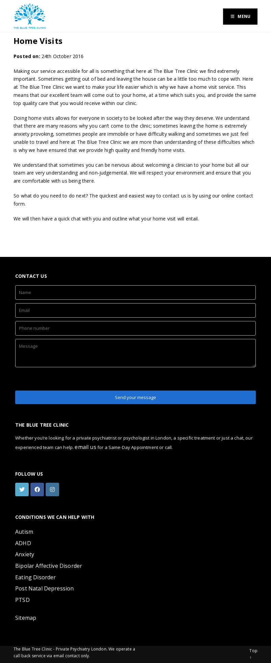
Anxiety (24, 554)
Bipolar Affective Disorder (48, 565)
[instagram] (53, 489)
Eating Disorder (35, 577)
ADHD (23, 543)
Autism (24, 531)
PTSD (22, 600)
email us (85, 447)
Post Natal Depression (44, 588)
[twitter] (22, 489)
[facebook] (38, 489)
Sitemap (25, 617)
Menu (240, 16)
